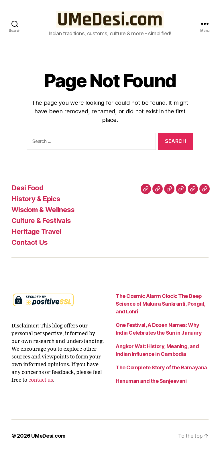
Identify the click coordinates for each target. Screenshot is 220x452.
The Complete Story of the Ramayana (161, 367)
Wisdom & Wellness (43, 209)
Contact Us (29, 242)
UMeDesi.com (48, 436)
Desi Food (27, 188)
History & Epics (35, 199)
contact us (40, 380)
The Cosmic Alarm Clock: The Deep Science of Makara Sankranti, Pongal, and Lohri (160, 304)
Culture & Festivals (41, 220)
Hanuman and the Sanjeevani (151, 381)
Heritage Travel (36, 231)
